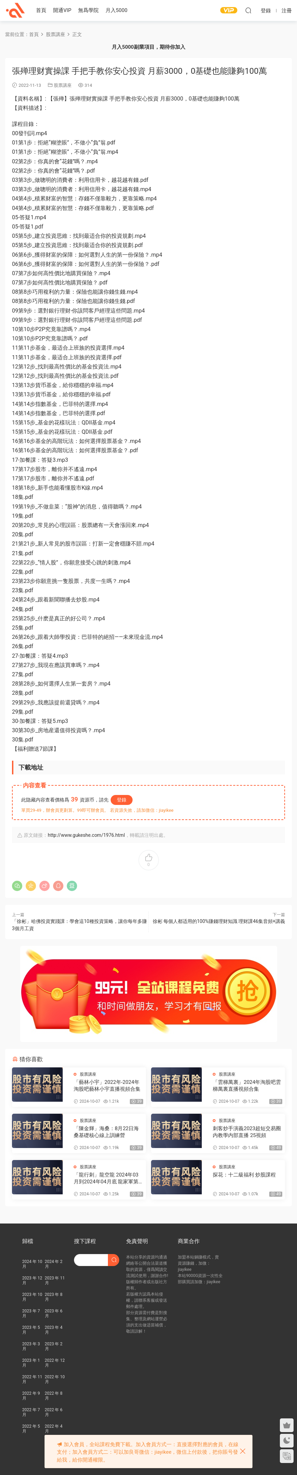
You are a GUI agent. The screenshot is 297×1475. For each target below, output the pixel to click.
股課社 (15, 10)
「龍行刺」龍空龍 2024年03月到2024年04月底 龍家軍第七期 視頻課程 (106, 1178)
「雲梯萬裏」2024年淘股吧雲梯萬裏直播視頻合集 (247, 1085)
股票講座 (63, 85)
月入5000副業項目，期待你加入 (148, 47)
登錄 (121, 800)
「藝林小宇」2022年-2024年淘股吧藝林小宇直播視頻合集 (107, 1085)
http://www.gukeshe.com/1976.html (86, 835)
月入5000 (116, 10)
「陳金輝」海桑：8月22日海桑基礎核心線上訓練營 (106, 1131)
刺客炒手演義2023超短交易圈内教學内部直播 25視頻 (247, 1131)
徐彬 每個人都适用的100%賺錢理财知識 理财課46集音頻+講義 (219, 921)
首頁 (41, 10)
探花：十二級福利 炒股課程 (244, 1175)
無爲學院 (88, 10)
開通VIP (62, 10)
